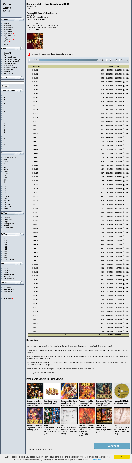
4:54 (102, 78)
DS (5, 180)
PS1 (5, 184)
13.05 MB (118, 181)
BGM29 (35, 181)
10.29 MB (109, 118)
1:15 (102, 165)
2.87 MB (110, 165)
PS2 (5, 186)
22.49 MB (118, 114)
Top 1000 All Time (10, 57)
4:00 (102, 94)
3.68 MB (110, 189)
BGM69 (35, 304)
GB (5, 176)
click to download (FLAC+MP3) (62, 54)
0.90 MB (119, 280)
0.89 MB (119, 272)
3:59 (102, 319)
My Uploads (9, 34)
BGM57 (35, 256)
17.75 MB (118, 228)
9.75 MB (119, 197)
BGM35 (35, 205)
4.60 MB (110, 70)
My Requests (8, 38)
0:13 (102, 240)
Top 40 (6, 55)
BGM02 (35, 74)
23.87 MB (118, 82)
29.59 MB (118, 133)
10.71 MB (109, 129)
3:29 (102, 161)
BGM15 (35, 125)
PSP (5, 194)
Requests (7, 71)
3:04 (102, 292)
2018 (5, 255)
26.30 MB (118, 125)
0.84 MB (119, 276)
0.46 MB (110, 268)
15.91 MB (118, 304)
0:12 (102, 268)
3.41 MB (110, 169)
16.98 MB (118, 327)
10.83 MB (118, 220)
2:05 (102, 193)
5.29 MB (110, 232)
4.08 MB (110, 177)
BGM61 (35, 272)
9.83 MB (119, 157)
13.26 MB (109, 125)
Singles (6, 222)
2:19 (102, 232)
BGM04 (35, 82)
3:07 (102, 327)
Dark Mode (9, 299)
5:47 (102, 125)
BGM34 (35, 201)
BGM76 (35, 331)
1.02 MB (119, 244)
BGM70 (35, 308)
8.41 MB (119, 153)
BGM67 (35, 296)
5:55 (102, 110)
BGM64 (35, 284)
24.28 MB (118, 98)
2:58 (102, 228)
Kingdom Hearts (9, 289)
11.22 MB (118, 70)
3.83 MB (110, 205)
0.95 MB (119, 256)
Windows (7, 200)
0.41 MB (110, 276)
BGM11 (35, 110)
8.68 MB (119, 185)
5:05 (102, 82)
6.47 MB (110, 296)
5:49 (102, 74)
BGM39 (35, 220)
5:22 (102, 98)
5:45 (102, 121)
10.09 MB (118, 232)
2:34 (102, 213)
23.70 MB (118, 86)
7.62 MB (110, 304)
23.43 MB (118, 90)
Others (6, 209)
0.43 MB (110, 248)
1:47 (102, 177)
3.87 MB (110, 209)
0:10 (102, 260)
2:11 (102, 197)
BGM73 (35, 319)
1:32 (102, 185)
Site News (7, 270)
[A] (16, 67)
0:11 (102, 248)
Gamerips (7, 217)
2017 (5, 257)
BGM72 (35, 315)
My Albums (8, 32)
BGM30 (35, 185)
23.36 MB (118, 161)
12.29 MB (109, 98)
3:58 (102, 102)
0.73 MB (119, 252)
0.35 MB (110, 252)
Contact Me (8, 268)
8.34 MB (119, 145)
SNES (6, 161)
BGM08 (35, 98)
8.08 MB (110, 149)
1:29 (102, 169)
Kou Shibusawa (42, 17)
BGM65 (35, 288)
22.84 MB (118, 319)
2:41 (102, 217)
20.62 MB (118, 323)
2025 (5, 241)
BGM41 (35, 228)
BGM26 (35, 169)
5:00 (102, 86)
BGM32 (35, 193)
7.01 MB (110, 292)
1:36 (102, 189)
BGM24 (35, 161)
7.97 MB (110, 161)
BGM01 (35, 70)
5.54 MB (110, 312)
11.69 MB (118, 312)
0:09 (102, 252)
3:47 (102, 323)
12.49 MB (109, 133)
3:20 (102, 304)
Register (6, 23)
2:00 (102, 70)
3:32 (102, 149)
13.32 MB (109, 74)
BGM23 (35, 157)
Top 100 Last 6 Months (12, 59)
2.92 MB (110, 153)
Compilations (8, 228)
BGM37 (35, 213)
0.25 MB (110, 284)
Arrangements (9, 224)
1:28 (102, 141)
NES (5, 159)
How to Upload (9, 274)
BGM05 (35, 86)
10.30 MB (109, 90)
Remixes (6, 226)
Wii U (6, 170)
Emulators (7, 287)
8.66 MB (110, 323)
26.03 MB (118, 315)
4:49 (102, 114)
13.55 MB (109, 110)
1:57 (102, 181)
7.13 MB (110, 327)
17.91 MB (118, 224)
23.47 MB (118, 118)
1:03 (102, 236)
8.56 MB (119, 165)
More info (97, 460)
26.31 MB (118, 121)
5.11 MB (119, 236)
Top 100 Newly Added (11, 61)
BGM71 (35, 312)
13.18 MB (109, 121)
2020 (5, 251)
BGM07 (35, 94)
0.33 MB (110, 288)
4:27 (102, 173)
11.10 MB (118, 193)
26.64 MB (118, 173)
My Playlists (9, 40)
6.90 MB (119, 300)
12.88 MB (118, 213)
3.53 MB (110, 185)
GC (5, 166)
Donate (7, 42)
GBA (5, 178)
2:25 (102, 312)
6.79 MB (110, 228)
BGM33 (35, 197)
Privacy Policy (9, 278)
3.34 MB (110, 141)
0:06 (102, 284)
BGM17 (35, 133)
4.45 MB (110, 181)
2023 (5, 245)
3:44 (102, 224)
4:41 (102, 129)
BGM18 (35, 137)
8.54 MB (110, 224)
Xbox (5, 202)
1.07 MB (119, 268)
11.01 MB (109, 114)
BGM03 (35, 78)
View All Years (9, 259)
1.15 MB (119, 264)
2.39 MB (110, 236)
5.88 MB (110, 213)
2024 (5, 243)
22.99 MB (118, 78)
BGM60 (35, 268)
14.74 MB (109, 137)
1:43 (102, 220)
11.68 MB (118, 217)
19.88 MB (118, 94)
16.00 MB (118, 292)
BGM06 (35, 90)
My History (8, 30)
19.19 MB (118, 129)
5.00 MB (110, 197)
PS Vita (6, 196)
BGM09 (35, 102)
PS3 (5, 188)
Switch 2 (7, 174)
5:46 (102, 315)
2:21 (102, 308)
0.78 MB (119, 248)
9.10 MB (110, 102)
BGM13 (35, 118)
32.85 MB (118, 137)
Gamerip (39, 29)
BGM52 (35, 240)
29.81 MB (118, 74)
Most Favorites (9, 65)
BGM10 (35, 106)
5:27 (102, 133)
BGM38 (35, 217)
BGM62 (35, 276)
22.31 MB (118, 149)
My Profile (7, 25)
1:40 (102, 205)
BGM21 (35, 149)
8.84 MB (119, 141)
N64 (5, 164)
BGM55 (35, 248)
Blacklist (7, 276)
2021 (5, 249)
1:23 (102, 145)
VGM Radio (8, 291)
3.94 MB (110, 220)
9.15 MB (110, 94)
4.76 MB (110, 193)
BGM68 (35, 300)
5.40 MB (110, 308)
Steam (6, 198)
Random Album (9, 67)
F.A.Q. (6, 272)
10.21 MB (109, 173)
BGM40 (35, 224)
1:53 (102, 157)
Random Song (8, 69)
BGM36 (35, 209)
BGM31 (35, 189)
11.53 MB (118, 177)
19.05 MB (118, 102)
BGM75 (35, 327)
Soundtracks (8, 220)
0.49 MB (110, 240)
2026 (5, 239)
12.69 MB (109, 106)
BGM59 (35, 264)
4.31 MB (110, 157)
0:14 (102, 256)
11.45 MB (109, 86)
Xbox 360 (7, 204)
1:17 (102, 300)
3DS (5, 182)
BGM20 (35, 145)
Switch (6, 172)
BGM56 (35, 252)
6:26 (102, 137)
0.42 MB (110, 280)
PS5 (5, 192)
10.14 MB (118, 205)
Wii (5, 168)
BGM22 (35, 153)
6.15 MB (110, 217)
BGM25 (35, 165)
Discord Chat (8, 73)
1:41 (102, 209)
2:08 (102, 201)
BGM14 (35, 121)
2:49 (102, 296)
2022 (5, 247)
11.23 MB (109, 78)
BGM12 (35, 114)
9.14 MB (110, 319)
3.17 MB (110, 145)
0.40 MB (110, 260)
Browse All (7, 53)
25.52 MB (118, 106)
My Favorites (8, 28)
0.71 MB (119, 288)
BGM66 (35, 292)
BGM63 (35, 280)
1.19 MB (119, 240)
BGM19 (35, 141)
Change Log (52, 27)
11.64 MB (109, 82)
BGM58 (35, 260)
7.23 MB (119, 331)
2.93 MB (110, 300)
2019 (5, 253)
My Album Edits (9, 36)
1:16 (102, 153)
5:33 (102, 106)
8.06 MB (119, 308)
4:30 (102, 90)
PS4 (5, 190)
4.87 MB (110, 201)
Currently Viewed (10, 63)
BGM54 (35, 244)
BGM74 (35, 323)
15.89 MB (118, 296)
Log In (6, 44)
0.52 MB (110, 256)
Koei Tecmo (40, 19)
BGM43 (35, 236)
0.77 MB (119, 260)
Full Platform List (10, 157)
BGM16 (35, 129)
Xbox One (7, 207)
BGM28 (35, 177)
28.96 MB (118, 110)
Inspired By (8, 230)
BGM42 (35, 232)
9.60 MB (119, 189)
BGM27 (35, 173)
